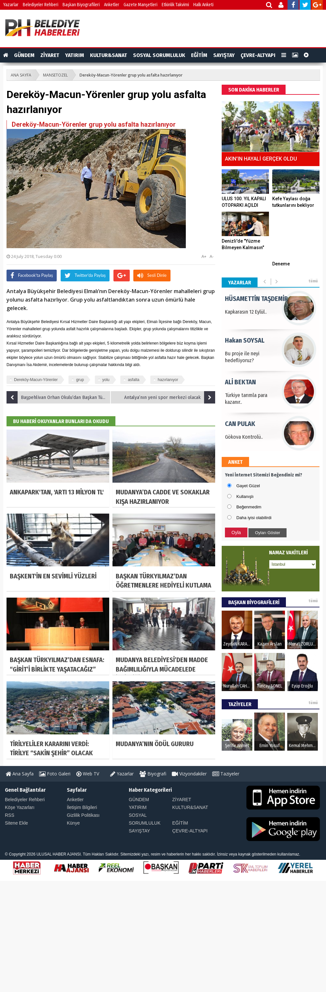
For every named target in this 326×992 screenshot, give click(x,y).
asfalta (133, 379)
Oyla (236, 532)
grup (80, 379)
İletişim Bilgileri (82, 807)
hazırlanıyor (168, 379)
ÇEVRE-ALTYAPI (258, 55)
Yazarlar (11, 4)
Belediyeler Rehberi (40, 4)
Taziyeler (225, 774)
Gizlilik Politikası (83, 815)
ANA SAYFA (21, 75)
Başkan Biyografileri (81, 4)
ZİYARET (49, 55)
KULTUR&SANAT (108, 55)
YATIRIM (74, 55)
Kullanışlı (245, 496)
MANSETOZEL (55, 75)
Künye (73, 823)
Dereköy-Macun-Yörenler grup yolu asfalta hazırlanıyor (131, 75)
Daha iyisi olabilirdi (254, 517)
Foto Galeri (54, 774)
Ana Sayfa (20, 774)
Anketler (111, 4)
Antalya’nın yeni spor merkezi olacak (169, 397)
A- (212, 256)
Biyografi (153, 774)
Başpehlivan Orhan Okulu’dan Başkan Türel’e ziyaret (59, 397)
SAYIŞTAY (224, 55)
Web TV (87, 774)
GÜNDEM (24, 55)
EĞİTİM (199, 55)
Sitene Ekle (16, 823)
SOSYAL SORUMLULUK (159, 55)
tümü (313, 281)
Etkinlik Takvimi (175, 4)
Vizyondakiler (189, 774)
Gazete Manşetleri (140, 4)
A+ (203, 256)
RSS (9, 815)
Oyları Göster (267, 532)
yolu (106, 379)
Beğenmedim (248, 506)
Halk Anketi (203, 4)
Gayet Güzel (248, 485)
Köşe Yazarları (20, 807)
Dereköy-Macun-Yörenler (36, 379)
